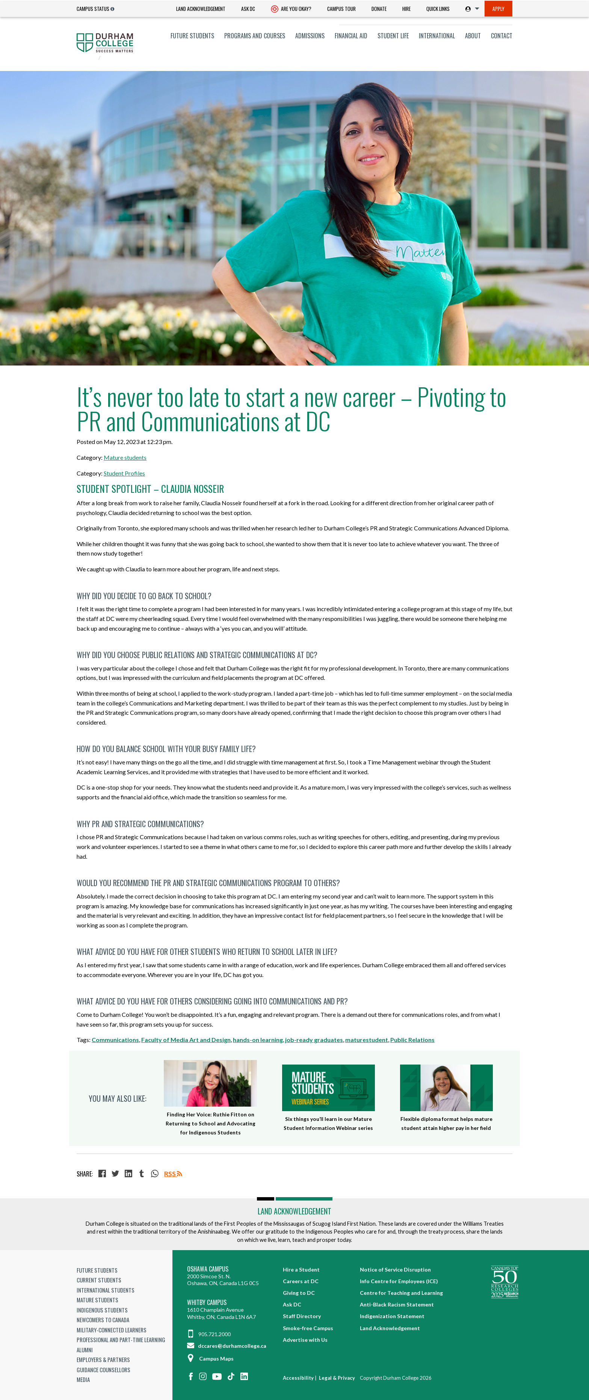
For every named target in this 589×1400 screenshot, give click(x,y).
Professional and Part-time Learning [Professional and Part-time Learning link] (121, 1339)
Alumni (85, 1350)
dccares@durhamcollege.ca (226, 1346)
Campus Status (93, 8)
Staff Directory (302, 1316)
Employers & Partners (103, 1359)
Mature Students (97, 1300)
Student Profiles (124, 473)
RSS (173, 1174)
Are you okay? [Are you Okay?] (291, 9)
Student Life (393, 36)
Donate (379, 8)
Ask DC (248, 8)
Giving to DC (299, 1293)
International (437, 36)
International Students (105, 1290)
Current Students (99, 1280)
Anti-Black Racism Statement (397, 1304)
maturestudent (366, 1039)
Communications (115, 1039)
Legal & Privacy (337, 1378)
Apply (498, 8)
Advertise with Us (305, 1340)
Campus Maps (210, 1358)
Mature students (125, 457)
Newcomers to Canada (103, 1319)
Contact (501, 36)
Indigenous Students (102, 1310)
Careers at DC (301, 1281)
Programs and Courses (254, 36)
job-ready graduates (314, 1039)
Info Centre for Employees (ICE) (399, 1281)
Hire (406, 8)
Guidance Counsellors (103, 1369)
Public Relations (412, 1039)
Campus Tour (341, 8)
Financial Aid (351, 36)
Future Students (192, 36)
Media (83, 1379)
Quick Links (438, 8)
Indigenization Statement (392, 1316)
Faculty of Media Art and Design (186, 1039)
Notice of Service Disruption (395, 1269)
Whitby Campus (207, 1302)
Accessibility (298, 1378)
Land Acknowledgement (200, 8)
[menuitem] (200, 9)
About (473, 36)
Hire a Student (301, 1269)
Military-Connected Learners (111, 1330)
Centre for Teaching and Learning (401, 1293)
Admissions (310, 36)
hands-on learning (258, 1039)
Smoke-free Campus (308, 1328)
